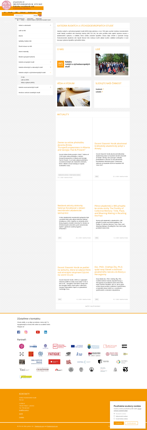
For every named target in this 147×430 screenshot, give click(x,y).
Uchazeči (37, 15)
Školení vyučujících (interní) (27, 57)
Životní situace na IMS (25, 46)
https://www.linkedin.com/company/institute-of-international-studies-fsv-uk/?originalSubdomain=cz (45, 332)
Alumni (21, 36)
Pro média (123, 15)
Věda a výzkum (69, 15)
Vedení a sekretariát (25, 25)
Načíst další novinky (92, 306)
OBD (104, 3)
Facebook (99, 89)
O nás (23, 77)
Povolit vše (119, 423)
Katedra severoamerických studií (28, 87)
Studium (52, 15)
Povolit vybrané (131, 423)
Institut (23, 15)
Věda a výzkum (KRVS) (27, 82)
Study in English (108, 10)
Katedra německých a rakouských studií (31, 67)
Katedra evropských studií (26, 62)
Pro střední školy (89, 15)
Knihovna (127, 10)
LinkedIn (98, 92)
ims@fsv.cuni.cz (24, 410)
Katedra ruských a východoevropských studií (32, 72)
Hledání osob (120, 3)
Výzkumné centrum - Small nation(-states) (69, 175)
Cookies (21, 417)
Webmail (110, 3)
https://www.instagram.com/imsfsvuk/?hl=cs (25, 332)
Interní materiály (23, 51)
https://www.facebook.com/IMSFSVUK (18, 332)
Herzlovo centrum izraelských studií (29, 92)
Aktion (128, 3)
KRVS (97, 176)
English (128, 6)
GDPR (21, 414)
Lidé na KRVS (25, 80)
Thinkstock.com (39, 426)
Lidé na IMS (22, 30)
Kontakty (107, 15)
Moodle (98, 3)
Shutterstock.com (52, 426)
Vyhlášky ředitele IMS (25, 41)
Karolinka (118, 10)
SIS (93, 3)
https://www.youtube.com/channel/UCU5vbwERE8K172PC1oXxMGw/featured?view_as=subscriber (38, 332)
